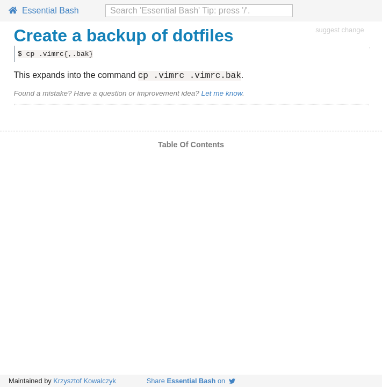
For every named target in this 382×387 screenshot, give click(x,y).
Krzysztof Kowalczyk (84, 381)
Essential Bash (44, 10)
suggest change (339, 30)
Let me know (221, 95)
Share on (191, 381)
